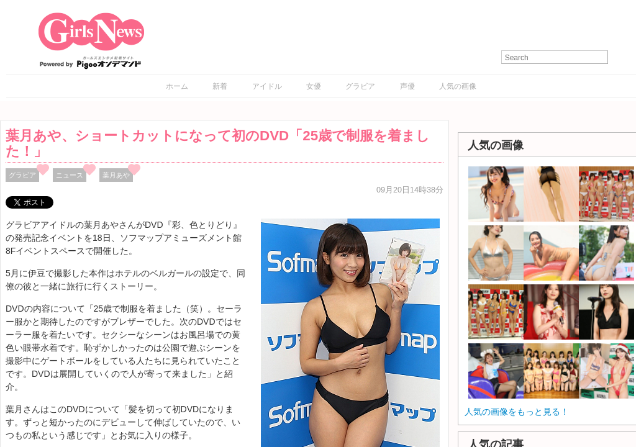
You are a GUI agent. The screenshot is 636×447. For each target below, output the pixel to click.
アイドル (267, 86)
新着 (219, 86)
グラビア (360, 86)
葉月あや (116, 175)
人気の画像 (457, 86)
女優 (313, 86)
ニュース (69, 175)
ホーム (177, 86)
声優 (407, 86)
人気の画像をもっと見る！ (517, 412)
